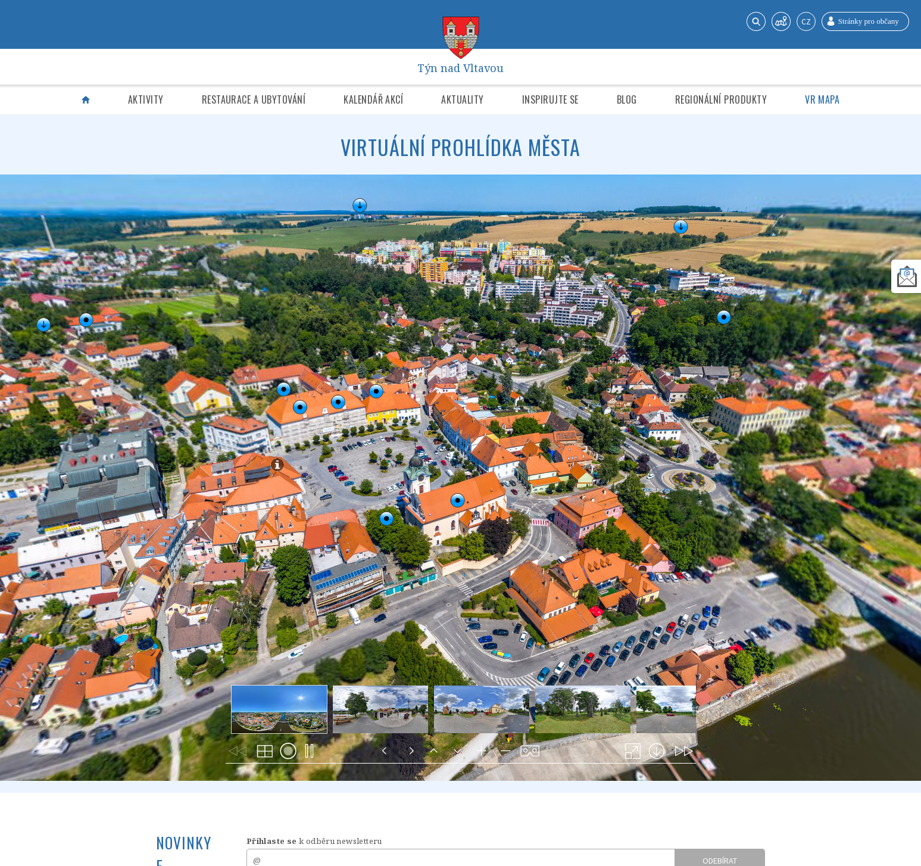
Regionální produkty (721, 99)
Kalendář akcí (373, 99)
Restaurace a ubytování (254, 99)
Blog (627, 99)
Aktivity (146, 99)
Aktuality (462, 99)
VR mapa (822, 99)
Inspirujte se (550, 99)
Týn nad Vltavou (460, 67)
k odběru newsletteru (314, 841)
